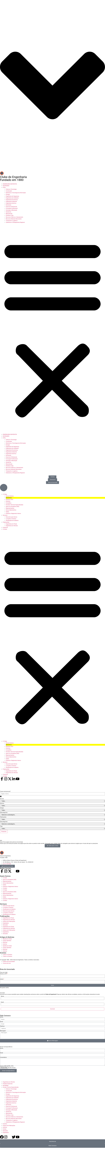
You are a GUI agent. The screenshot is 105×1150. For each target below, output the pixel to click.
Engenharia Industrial (11, 201)
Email (2, 1002)
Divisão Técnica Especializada (10, 1087)
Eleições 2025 (9, 499)
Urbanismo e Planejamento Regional (15, 222)
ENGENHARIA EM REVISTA (10, 184)
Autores (5, 944)
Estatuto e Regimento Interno (13, 513)
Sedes (7, 511)
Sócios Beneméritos (11, 510)
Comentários (3, 1057)
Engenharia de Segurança (12, 196)
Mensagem (3, 1030)
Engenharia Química (11, 203)
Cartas (4, 1129)
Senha (1, 979)
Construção (9, 191)
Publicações (6, 522)
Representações (10, 508)
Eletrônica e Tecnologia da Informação (16, 192)
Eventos (5, 1123)
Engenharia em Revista (12, 525)
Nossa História (10, 496)
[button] (52, 328)
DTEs (4, 187)
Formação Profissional (12, 208)
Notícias (5, 942)
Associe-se (9, 497)
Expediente (6, 923)
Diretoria (8, 501)
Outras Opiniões (7, 940)
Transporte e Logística (11, 220)
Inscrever (52, 1009)
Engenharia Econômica (12, 199)
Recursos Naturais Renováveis (14, 219)
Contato (5, 529)
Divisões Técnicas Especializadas (14, 504)
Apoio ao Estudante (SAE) (12, 506)
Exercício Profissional (11, 206)
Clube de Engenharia (13, 178)
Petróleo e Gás (9, 215)
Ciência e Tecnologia (11, 189)
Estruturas (8, 205)
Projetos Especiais (7, 1083)
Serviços (5, 515)
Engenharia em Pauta (11, 524)
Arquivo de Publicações (9, 921)
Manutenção (9, 213)
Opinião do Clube (7, 939)
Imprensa (5, 527)
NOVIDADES (6, 185)
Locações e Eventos (11, 518)
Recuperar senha (4, 987)
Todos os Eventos (7, 954)
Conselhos (8, 503)
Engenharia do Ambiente (12, 198)
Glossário (5, 925)
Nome (2, 996)
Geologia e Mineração (11, 210)
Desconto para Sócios (11, 517)
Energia (8, 194)
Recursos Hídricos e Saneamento (14, 217)
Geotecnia (8, 212)
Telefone (2, 1026)
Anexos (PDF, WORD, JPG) (6, 1066)
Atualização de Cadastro (12, 520)
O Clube (5, 494)
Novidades (5, 1085)
